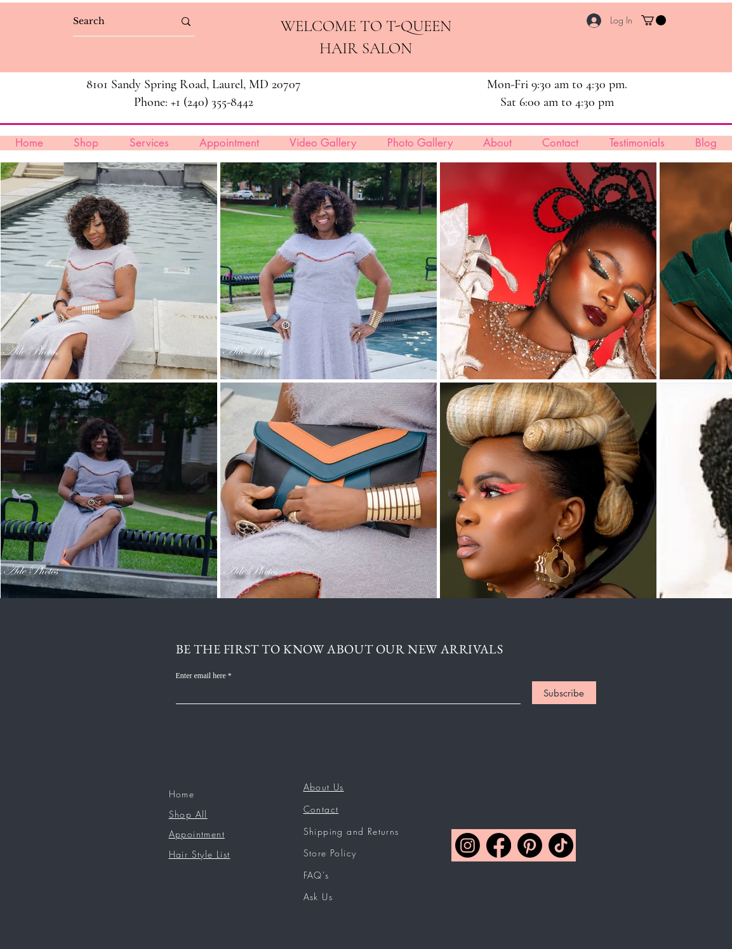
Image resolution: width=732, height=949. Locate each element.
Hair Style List (199, 854)
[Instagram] (467, 845)
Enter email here (201, 675)
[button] (653, 20)
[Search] (114, 22)
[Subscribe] (564, 692)
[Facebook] (498, 845)
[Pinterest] (529, 845)
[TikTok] (561, 845)
